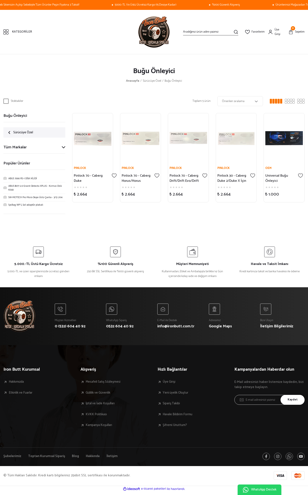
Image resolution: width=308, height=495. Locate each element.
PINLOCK (80, 168)
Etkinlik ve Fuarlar (22, 393)
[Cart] (296, 32)
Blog (77, 457)
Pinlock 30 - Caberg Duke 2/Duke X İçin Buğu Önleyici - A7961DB (232, 178)
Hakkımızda (17, 382)
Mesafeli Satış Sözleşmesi (105, 382)
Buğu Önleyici (173, 81)
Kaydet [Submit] (292, 400)
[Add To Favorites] (114, 175)
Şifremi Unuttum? (176, 426)
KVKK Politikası (97, 415)
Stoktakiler (17, 101)
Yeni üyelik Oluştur (177, 393)
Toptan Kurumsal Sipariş (47, 457)
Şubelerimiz (12, 457)
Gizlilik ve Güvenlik (100, 393)
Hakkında (95, 457)
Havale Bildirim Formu (179, 415)
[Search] (210, 32)
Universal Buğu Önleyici (277, 178)
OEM (269, 168)
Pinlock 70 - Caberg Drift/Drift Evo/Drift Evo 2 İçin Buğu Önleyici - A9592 (184, 178)
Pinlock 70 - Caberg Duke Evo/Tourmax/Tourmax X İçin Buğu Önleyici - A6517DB (91, 178)
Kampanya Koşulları (100, 426)
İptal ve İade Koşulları (102, 404)
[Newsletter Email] (269, 401)
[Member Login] (276, 31)
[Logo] (154, 32)
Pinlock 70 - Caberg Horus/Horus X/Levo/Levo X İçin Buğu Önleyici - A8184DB (136, 178)
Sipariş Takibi (173, 404)
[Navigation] (64, 32)
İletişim (115, 457)
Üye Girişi (170, 382)
